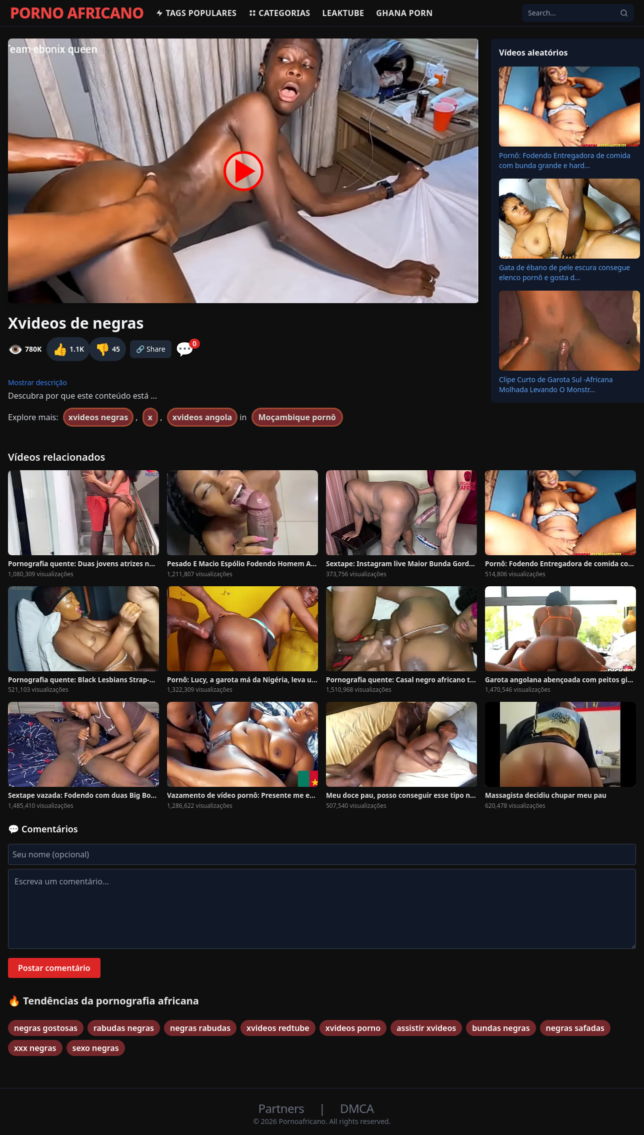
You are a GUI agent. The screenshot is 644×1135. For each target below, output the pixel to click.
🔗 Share (151, 349)
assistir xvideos (426, 1027)
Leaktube (343, 13)
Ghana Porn (404, 13)
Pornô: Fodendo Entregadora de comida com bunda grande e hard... (564, 160)
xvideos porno (353, 1027)
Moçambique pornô (297, 417)
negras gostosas (46, 1027)
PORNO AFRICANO (77, 13)
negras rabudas (200, 1027)
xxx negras (35, 1047)
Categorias (279, 13)
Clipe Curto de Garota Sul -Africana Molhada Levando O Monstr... (556, 384)
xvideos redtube (278, 1027)
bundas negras (501, 1027)
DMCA (357, 1108)
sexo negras (95, 1047)
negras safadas (575, 1027)
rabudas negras (124, 1027)
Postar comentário (54, 967)
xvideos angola (202, 417)
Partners (282, 1108)
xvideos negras (98, 417)
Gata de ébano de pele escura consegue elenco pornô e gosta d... (564, 272)
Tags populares (196, 13)
